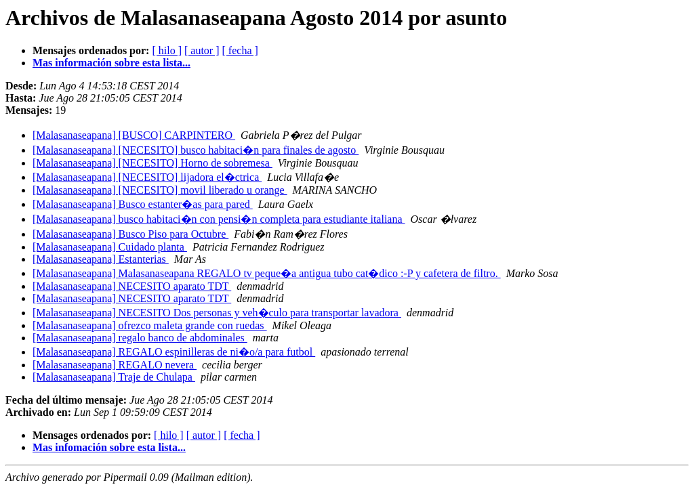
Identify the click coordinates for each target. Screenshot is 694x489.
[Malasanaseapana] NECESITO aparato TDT (132, 286)
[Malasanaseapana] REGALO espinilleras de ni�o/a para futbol (174, 352)
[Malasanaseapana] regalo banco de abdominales (140, 337)
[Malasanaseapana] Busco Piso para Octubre (130, 234)
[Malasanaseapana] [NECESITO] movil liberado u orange (160, 190)
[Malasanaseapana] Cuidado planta (110, 247)
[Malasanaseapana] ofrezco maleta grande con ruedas (150, 325)
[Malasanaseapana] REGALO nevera (115, 364)
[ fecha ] (240, 50)
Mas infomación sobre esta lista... (109, 447)
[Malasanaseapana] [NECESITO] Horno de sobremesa (152, 163)
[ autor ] (202, 50)
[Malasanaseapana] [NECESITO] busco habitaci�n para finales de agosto (196, 150)
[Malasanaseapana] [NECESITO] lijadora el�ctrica (147, 177)
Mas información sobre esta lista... (111, 62)
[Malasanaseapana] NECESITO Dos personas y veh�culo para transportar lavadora (217, 312)
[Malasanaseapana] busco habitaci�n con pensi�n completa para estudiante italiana (219, 219)
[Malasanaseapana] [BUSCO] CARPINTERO (134, 135)
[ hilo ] (167, 50)
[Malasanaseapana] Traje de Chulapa (114, 377)
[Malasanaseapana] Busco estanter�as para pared (143, 204)
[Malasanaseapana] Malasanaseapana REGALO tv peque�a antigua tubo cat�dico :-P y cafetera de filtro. (267, 273)
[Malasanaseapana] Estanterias (101, 259)
